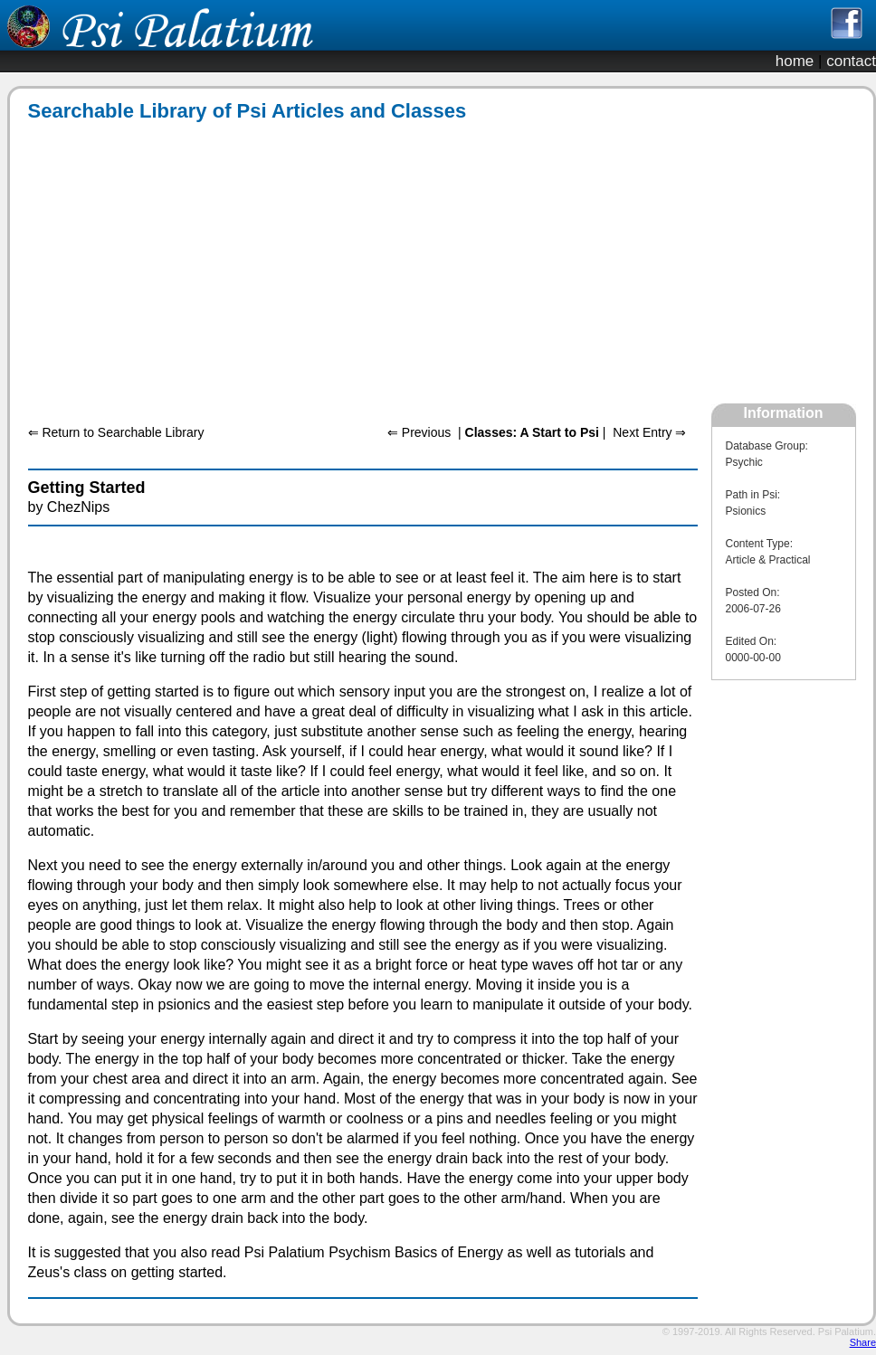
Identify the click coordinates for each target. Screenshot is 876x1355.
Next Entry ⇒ (649, 432)
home (795, 61)
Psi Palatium (845, 1331)
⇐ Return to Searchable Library (116, 432)
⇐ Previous (419, 432)
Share (863, 1342)
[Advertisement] (235, 263)
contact (851, 61)
